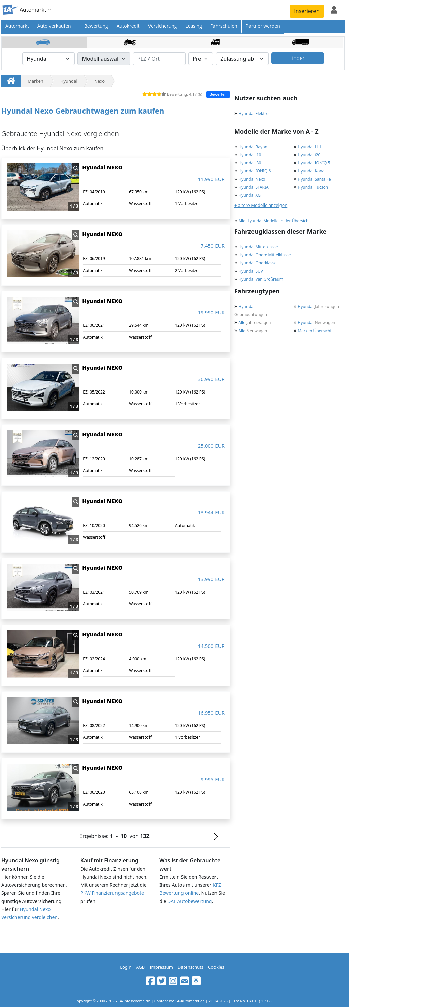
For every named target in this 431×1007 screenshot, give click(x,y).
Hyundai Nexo (251, 179)
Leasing (193, 26)
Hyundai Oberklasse (257, 263)
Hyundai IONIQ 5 (314, 163)
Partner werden (263, 26)
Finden (297, 58)
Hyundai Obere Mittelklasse (264, 255)
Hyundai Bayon (252, 147)
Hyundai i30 (249, 163)
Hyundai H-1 (309, 147)
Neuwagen (316, 322)
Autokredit (128, 26)
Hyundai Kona (311, 171)
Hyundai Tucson (313, 187)
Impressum (161, 967)
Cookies (216, 967)
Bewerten (218, 94)
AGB (140, 967)
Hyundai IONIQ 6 (254, 171)
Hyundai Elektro (253, 113)
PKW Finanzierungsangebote (112, 893)
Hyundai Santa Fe (314, 179)
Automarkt (17, 26)
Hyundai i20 (309, 155)
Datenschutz (190, 967)
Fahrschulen (223, 26)
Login (125, 967)
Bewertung (96, 26)
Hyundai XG (249, 195)
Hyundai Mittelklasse (258, 247)
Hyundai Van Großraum (260, 279)
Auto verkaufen (54, 26)
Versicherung (162, 26)
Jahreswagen (318, 306)
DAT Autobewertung (189, 901)
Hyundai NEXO (102, 167)
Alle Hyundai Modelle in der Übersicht (274, 221)
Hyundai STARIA (253, 187)
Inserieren (307, 11)
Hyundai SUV (250, 271)
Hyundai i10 (249, 155)
